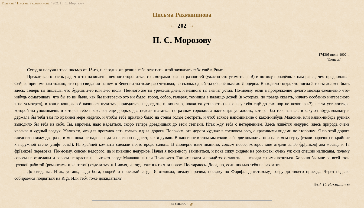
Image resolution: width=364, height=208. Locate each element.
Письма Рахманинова (33, 3)
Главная (7, 3)
